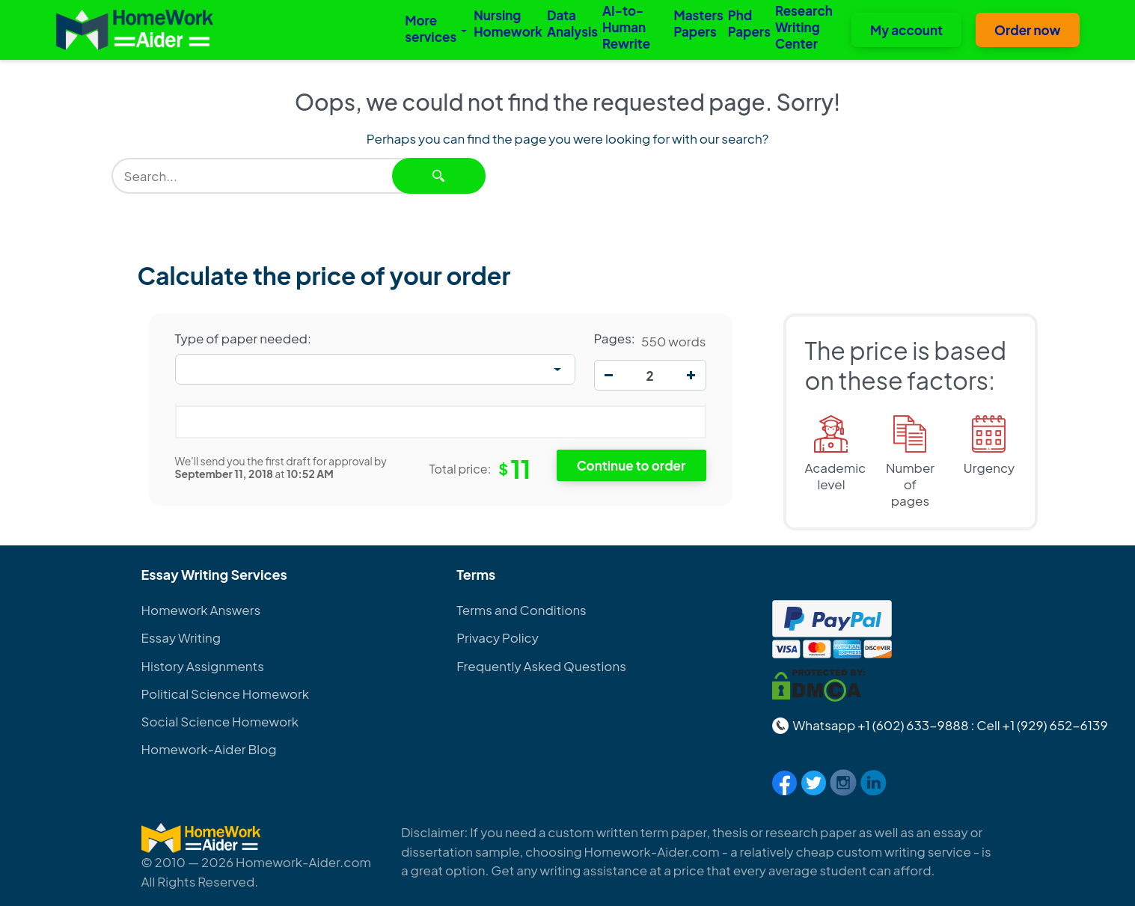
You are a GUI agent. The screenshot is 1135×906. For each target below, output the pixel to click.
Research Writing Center (804, 27)
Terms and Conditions (521, 610)
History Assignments (202, 666)
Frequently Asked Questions (541, 666)
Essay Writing (181, 637)
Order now (1027, 30)
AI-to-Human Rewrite (626, 27)
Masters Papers (698, 23)
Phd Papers (749, 23)
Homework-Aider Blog (209, 749)
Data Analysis (572, 23)
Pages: (614, 338)
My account (906, 30)
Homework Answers (201, 610)
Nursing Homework (508, 23)
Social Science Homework (220, 721)
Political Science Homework (225, 693)
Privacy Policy (497, 637)
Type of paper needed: (243, 338)
